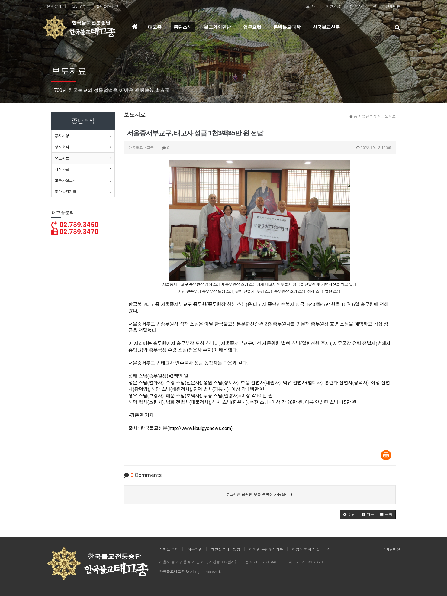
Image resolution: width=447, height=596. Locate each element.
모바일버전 (391, 549)
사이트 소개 (168, 549)
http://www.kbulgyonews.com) (201, 428)
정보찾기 (356, 5)
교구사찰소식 (65, 180)
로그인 (311, 5)
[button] (349, 514)
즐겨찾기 (54, 5)
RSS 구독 (78, 5)
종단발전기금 (65, 191)
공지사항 (62, 135)
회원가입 (333, 5)
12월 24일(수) (106, 5)
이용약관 (195, 549)
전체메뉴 (393, 5)
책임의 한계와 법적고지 (311, 549)
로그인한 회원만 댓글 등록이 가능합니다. (260, 494)
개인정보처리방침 (225, 549)
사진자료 (62, 169)
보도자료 (62, 157)
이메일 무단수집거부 (266, 549)
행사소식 (62, 146)
